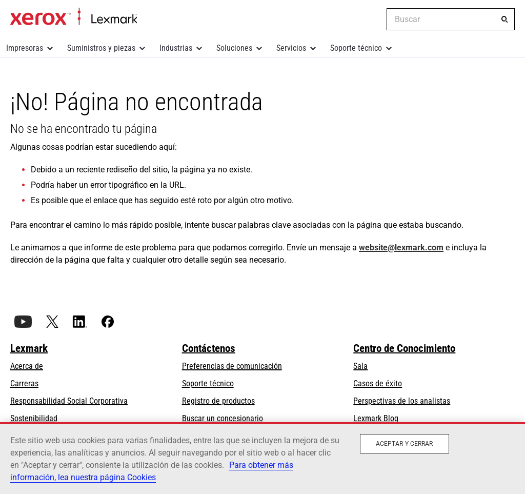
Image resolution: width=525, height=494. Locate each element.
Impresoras (24, 48)
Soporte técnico (356, 48)
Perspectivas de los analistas (401, 401)
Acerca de (26, 366)
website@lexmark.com (401, 247)
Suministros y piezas (101, 48)
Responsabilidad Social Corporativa (69, 401)
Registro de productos (218, 401)
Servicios (291, 48)
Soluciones (234, 48)
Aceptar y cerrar (404, 443)
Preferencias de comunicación (232, 366)
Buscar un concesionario (222, 418)
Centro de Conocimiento (404, 348)
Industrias (175, 48)
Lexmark (29, 348)
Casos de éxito (377, 383)
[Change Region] (371, 19)
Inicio (73, 17)
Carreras (24, 383)
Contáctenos (208, 348)
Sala (360, 366)
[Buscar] (504, 19)
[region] (262, 458)
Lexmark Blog (375, 418)
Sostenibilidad (33, 418)
